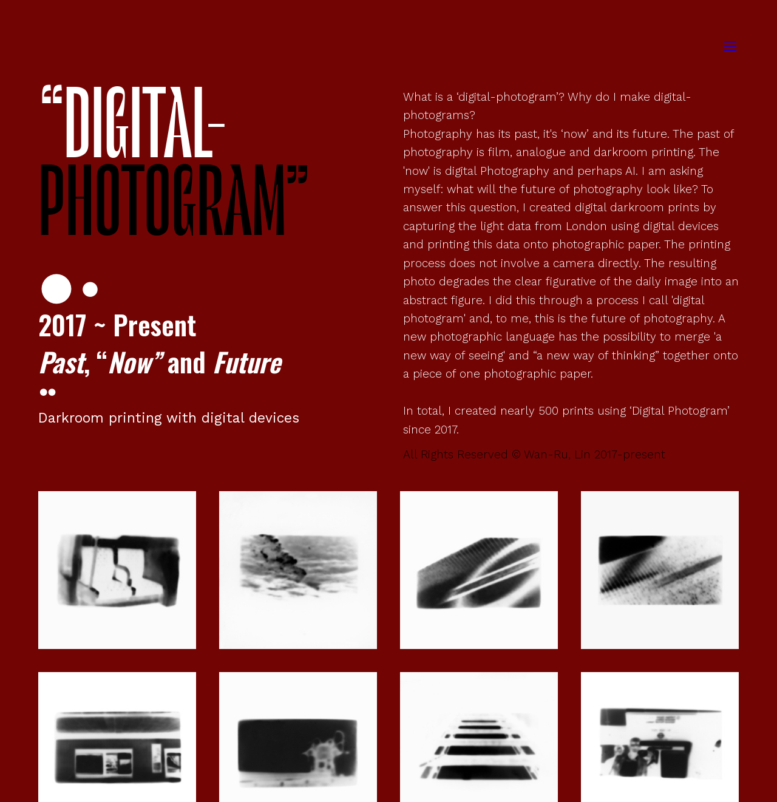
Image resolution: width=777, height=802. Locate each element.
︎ (730, 46)
